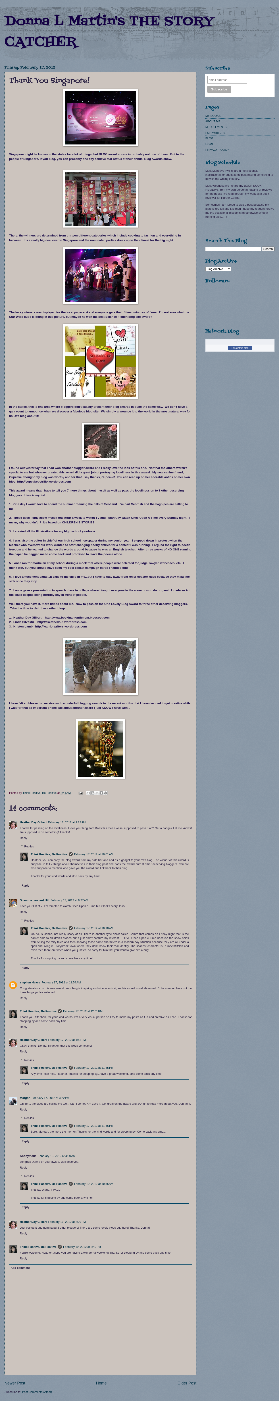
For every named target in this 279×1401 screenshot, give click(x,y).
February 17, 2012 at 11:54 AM (61, 982)
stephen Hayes (30, 982)
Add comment (20, 1267)
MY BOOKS (213, 115)
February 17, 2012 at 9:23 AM (67, 822)
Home (101, 1383)
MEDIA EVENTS (216, 127)
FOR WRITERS (215, 132)
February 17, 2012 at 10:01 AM (93, 854)
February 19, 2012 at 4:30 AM (56, 1156)
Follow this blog (239, 348)
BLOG (209, 138)
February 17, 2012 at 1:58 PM (67, 1039)
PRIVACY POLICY (217, 149)
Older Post (186, 1383)
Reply (23, 838)
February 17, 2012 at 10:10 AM (93, 928)
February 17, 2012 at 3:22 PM (50, 1098)
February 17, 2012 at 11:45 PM (93, 1067)
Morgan (25, 1098)
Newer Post (14, 1383)
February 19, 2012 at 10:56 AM (93, 1184)
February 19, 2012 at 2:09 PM (67, 1221)
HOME (209, 144)
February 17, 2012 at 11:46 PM (93, 1125)
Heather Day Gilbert (33, 822)
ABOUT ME (212, 121)
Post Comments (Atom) (37, 1392)
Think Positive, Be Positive (49, 854)
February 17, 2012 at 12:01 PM (82, 1011)
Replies (29, 846)
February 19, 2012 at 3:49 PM (82, 1246)
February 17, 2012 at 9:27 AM (69, 900)
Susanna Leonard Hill (34, 900)
